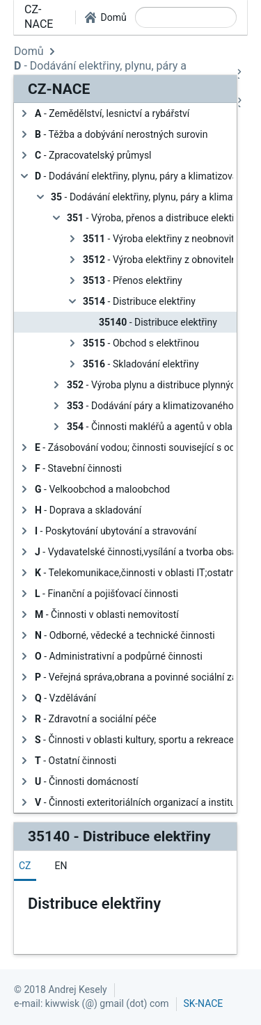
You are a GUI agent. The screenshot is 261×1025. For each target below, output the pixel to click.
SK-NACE (203, 1003)
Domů (28, 51)
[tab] (25, 865)
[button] (105, 17)
